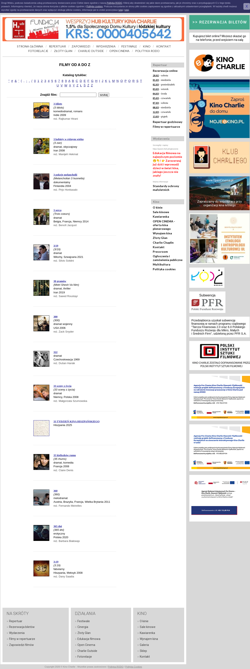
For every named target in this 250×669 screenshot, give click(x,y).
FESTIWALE (129, 46)
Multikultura (161, 264)
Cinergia (82, 627)
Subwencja (207, 295)
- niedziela (162, 79)
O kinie (157, 207)
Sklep (143, 650)
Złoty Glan (160, 238)
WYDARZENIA (106, 46)
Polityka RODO (115, 666)
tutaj (120, 10)
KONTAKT (163, 46)
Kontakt (159, 247)
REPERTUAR (57, 46)
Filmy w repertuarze (166, 126)
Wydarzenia (17, 633)
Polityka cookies (164, 269)
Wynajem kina (162, 233)
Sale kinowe (161, 212)
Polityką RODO (114, 3)
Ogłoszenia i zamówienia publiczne (167, 258)
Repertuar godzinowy (167, 122)
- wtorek (160, 89)
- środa (160, 93)
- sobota (160, 75)
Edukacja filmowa (88, 639)
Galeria (144, 645)
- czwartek (162, 98)
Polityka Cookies (133, 666)
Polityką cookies (94, 6)
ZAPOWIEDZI (81, 46)
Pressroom (160, 251)
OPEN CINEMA (119, 51)
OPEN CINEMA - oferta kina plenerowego (164, 224)
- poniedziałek (164, 84)
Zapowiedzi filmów (21, 645)
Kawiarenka (161, 216)
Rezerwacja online (165, 70)
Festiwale (83, 621)
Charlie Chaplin (163, 242)
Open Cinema (86, 645)
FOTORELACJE (38, 51)
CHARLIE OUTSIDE (91, 51)
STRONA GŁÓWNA (30, 46)
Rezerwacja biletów (22, 627)
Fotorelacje (84, 656)
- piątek (160, 116)
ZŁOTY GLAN (63, 51)
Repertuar (15, 621)
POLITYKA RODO (147, 51)
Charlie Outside (87, 650)
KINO (146, 46)
